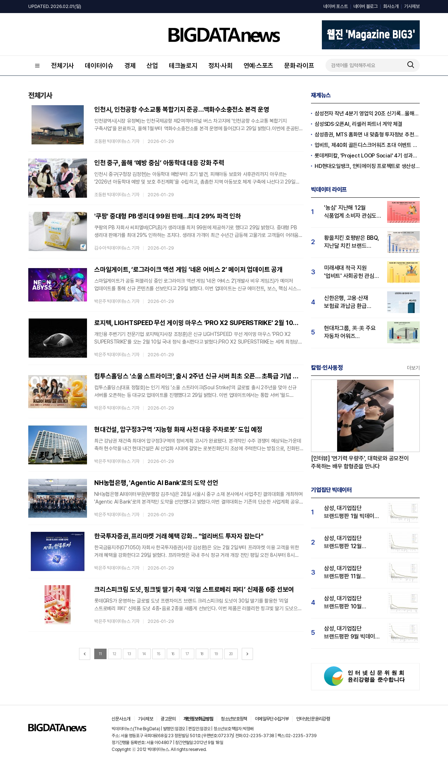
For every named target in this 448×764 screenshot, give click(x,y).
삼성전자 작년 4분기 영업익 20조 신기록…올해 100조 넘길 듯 (367, 113)
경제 (130, 65)
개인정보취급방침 (198, 719)
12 (114, 654)
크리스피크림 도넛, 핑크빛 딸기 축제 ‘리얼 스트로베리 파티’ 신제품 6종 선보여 (194, 589)
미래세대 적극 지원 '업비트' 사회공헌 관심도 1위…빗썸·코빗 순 (351, 272)
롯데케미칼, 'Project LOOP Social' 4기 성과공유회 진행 (367, 155)
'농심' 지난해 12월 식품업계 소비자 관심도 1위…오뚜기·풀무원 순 (350, 212)
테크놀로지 (183, 65)
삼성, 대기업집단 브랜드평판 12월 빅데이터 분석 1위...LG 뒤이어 (350, 542)
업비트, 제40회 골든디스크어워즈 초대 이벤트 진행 (367, 145)
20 (231, 654)
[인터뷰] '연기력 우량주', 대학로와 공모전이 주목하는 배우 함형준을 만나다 (360, 462)
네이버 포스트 (335, 6)
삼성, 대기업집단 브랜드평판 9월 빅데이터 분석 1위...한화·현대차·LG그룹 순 (352, 633)
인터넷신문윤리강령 (313, 719)
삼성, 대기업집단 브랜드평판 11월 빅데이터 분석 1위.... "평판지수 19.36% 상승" (347, 572)
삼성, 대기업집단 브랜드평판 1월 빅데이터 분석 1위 (351, 512)
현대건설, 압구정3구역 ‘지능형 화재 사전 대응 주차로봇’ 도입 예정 (178, 429)
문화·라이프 (299, 65)
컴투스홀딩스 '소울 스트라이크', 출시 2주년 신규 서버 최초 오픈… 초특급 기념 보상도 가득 (199, 376)
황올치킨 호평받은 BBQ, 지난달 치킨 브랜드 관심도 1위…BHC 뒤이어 (352, 242)
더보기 (413, 368)
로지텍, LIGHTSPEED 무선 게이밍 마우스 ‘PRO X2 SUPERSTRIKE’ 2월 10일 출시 (199, 322)
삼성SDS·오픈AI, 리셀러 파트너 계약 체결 (358, 124)
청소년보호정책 (234, 719)
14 (144, 654)
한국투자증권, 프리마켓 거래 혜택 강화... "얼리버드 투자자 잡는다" (179, 536)
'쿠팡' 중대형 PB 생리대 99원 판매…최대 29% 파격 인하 (167, 216)
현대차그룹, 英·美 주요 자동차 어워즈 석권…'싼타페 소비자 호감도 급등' (350, 332)
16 (173, 654)
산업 (152, 65)
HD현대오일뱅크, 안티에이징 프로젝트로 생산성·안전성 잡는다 (367, 166)
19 (216, 654)
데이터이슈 (99, 65)
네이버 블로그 (365, 6)
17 (187, 654)
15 (158, 654)
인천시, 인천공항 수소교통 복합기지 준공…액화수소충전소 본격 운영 (181, 109)
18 (202, 654)
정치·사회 (220, 65)
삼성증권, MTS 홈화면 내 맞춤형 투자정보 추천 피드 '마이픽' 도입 (367, 134)
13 (129, 654)
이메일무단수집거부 (272, 719)
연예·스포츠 (259, 65)
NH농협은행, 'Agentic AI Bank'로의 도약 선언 (156, 482)
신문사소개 (121, 719)
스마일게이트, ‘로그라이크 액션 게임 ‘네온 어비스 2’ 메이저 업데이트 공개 (188, 269)
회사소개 (391, 6)
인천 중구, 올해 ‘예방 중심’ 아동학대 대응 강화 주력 (159, 163)
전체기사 (62, 65)
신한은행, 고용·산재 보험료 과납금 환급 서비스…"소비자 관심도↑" (350, 302)
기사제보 (412, 6)
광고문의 (168, 719)
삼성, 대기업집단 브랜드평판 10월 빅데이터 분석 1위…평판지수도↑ (346, 603)
